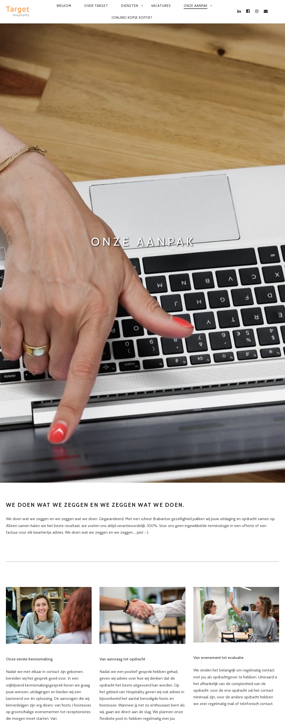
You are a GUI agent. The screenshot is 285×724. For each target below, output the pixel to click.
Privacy (91, 708)
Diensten (129, 6)
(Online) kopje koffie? (132, 17)
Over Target (96, 6)
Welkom (64, 6)
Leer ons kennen (20, 516)
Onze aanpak (195, 6)
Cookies (114, 708)
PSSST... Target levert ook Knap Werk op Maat (211, 708)
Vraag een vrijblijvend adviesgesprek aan (40, 566)
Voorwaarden (63, 708)
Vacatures (161, 6)
